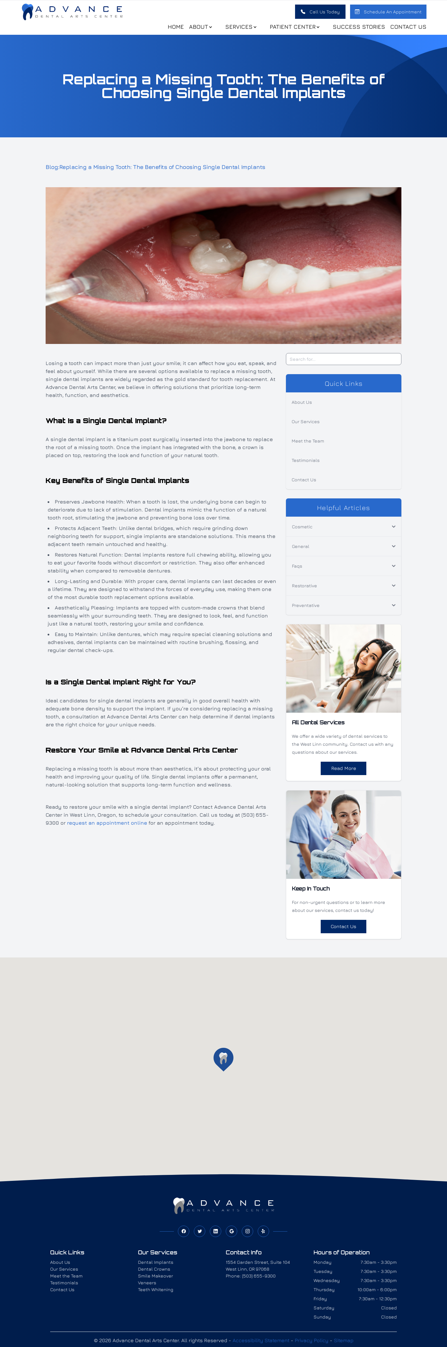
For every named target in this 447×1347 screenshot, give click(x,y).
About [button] (198, 28)
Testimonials (306, 463)
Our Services (306, 424)
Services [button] (238, 28)
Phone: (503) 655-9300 (251, 1279)
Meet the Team (308, 444)
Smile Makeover (155, 1279)
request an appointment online (107, 826)
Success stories (356, 28)
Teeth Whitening (155, 1293)
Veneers (147, 1286)
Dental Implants (155, 1266)
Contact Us (406, 28)
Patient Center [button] (292, 28)
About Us (302, 405)
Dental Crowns (154, 1272)
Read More (343, 772)
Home (173, 28)
